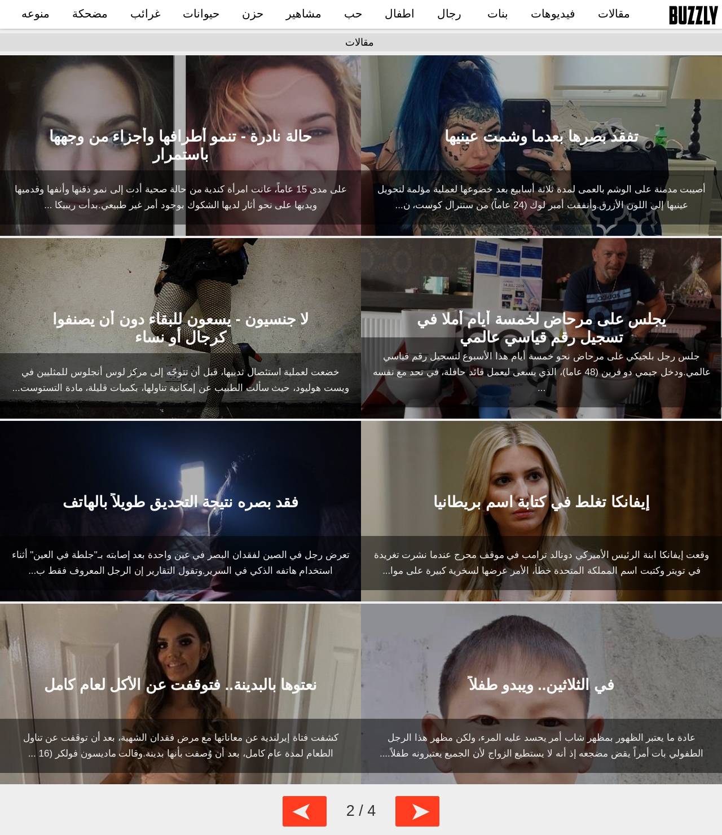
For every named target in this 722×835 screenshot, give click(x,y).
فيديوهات (553, 13)
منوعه (35, 13)
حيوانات (201, 13)
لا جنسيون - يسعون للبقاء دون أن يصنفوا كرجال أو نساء (180, 328)
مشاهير (304, 13)
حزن (252, 13)
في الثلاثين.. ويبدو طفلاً (541, 684)
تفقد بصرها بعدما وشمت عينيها (541, 136)
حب (353, 13)
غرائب (145, 13)
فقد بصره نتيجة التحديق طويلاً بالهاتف (181, 502)
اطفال (400, 13)
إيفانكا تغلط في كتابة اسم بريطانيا (541, 502)
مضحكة (90, 13)
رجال (449, 13)
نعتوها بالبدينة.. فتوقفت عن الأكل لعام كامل (180, 684)
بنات (497, 13)
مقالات (614, 13)
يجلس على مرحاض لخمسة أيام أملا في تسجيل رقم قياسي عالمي (541, 328)
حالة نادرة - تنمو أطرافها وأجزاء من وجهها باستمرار (180, 145)
